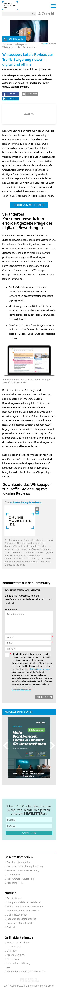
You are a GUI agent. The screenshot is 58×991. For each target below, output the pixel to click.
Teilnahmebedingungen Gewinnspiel (26, 971)
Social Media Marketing (19, 862)
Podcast (11, 927)
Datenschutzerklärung (21, 689)
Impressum (13, 959)
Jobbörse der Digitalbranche (21, 919)
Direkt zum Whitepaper (29, 205)
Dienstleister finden (17, 914)
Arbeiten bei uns (15, 955)
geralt (45, 43)
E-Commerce (13, 874)
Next (51, 745)
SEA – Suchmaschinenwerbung (23, 870)
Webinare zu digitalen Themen (23, 910)
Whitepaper (21, 44)
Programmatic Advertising (20, 879)
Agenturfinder (14, 898)
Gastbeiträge (13, 946)
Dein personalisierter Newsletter (24, 902)
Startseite (7, 44)
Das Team (12, 951)
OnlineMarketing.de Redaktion (26, 502)
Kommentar (11, 609)
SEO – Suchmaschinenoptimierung (25, 866)
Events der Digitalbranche (20, 923)
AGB (9, 967)
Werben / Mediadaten (18, 942)
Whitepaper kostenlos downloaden (25, 906)
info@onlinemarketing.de (39, 669)
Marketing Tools (15, 883)
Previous (7, 745)
